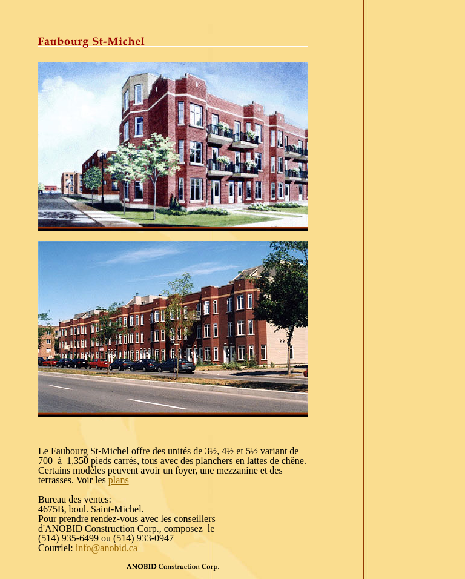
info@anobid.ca (106, 548)
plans (118, 480)
